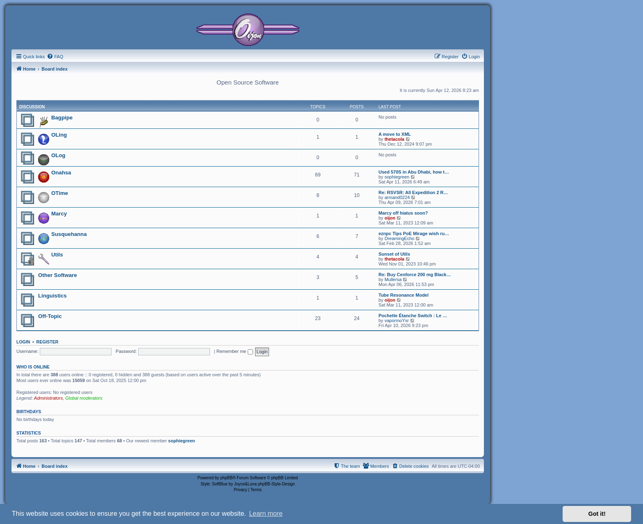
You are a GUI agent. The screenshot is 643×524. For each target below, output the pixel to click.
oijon (390, 217)
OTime (59, 193)
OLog (58, 155)
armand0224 (397, 197)
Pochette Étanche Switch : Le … (413, 315)
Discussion (32, 107)
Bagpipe (62, 117)
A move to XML (395, 134)
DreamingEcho (400, 238)
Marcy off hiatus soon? (403, 213)
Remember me (235, 351)
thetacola (394, 139)
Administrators (48, 398)
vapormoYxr (397, 320)
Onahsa (61, 172)
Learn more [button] (266, 513)
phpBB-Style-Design (276, 484)
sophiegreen (397, 176)
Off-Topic (50, 316)
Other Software (57, 275)
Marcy (59, 214)
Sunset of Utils (394, 254)
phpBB (226, 478)
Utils (57, 255)
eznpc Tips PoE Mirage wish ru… (414, 233)
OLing (59, 135)
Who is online (33, 366)
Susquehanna (69, 234)
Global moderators (84, 398)
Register (47, 341)
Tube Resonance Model (404, 295)
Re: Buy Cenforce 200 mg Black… (415, 274)
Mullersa (393, 279)
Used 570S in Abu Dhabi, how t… (414, 171)
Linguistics (52, 296)
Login (23, 341)
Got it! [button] (597, 513)
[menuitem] (55, 57)
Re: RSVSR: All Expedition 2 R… (413, 192)
